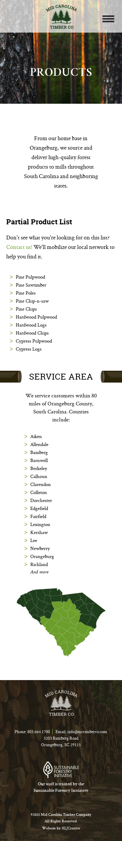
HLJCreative (71, 828)
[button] (107, 18)
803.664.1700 (38, 732)
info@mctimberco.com (87, 732)
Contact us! (19, 247)
